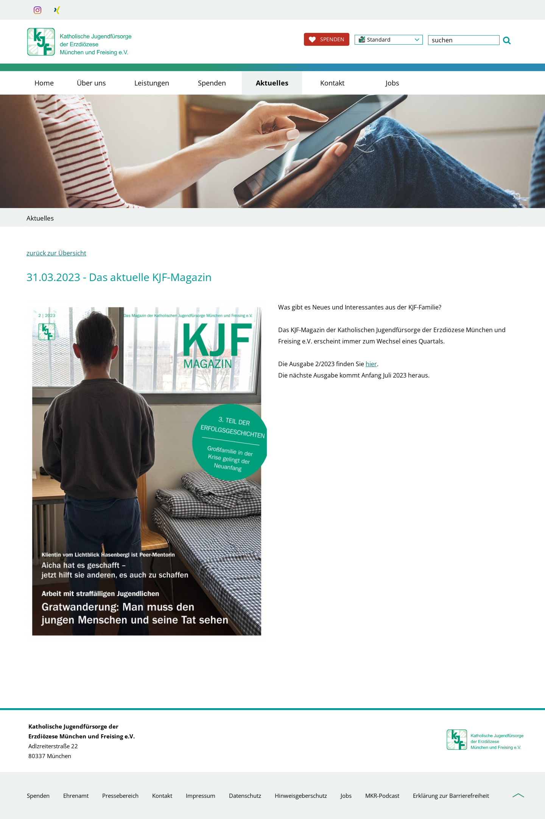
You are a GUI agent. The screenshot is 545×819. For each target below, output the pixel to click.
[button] (389, 40)
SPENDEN (326, 39)
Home (44, 82)
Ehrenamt (76, 795)
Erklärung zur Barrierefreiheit (451, 795)
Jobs (392, 82)
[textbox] (464, 40)
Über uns (91, 82)
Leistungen (151, 82)
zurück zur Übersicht (56, 253)
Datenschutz (245, 795)
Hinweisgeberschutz (301, 795)
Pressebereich (120, 795)
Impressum (200, 795)
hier (371, 364)
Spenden (212, 82)
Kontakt (332, 82)
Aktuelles (272, 82)
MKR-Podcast (382, 795)
